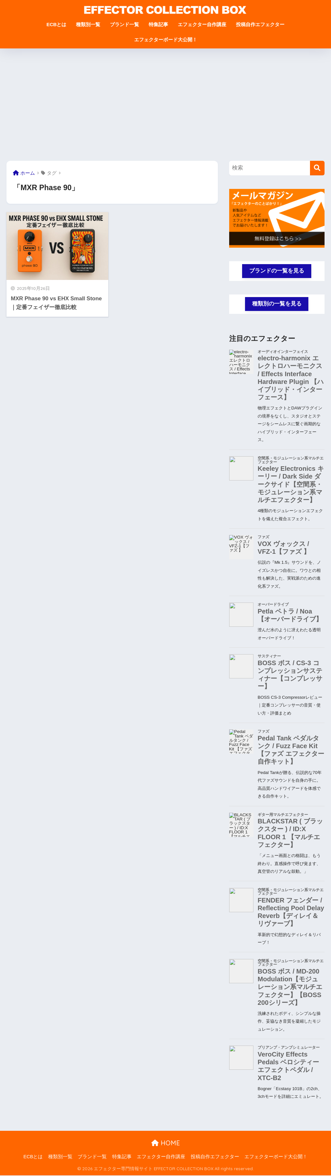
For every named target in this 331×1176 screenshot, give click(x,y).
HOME (165, 1143)
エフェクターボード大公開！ (165, 39)
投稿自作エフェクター (260, 24)
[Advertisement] (165, 104)
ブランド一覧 (124, 24)
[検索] (317, 168)
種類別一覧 (88, 24)
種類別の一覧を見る (277, 304)
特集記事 (158, 24)
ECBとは (57, 24)
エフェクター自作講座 (202, 24)
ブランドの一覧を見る (276, 271)
